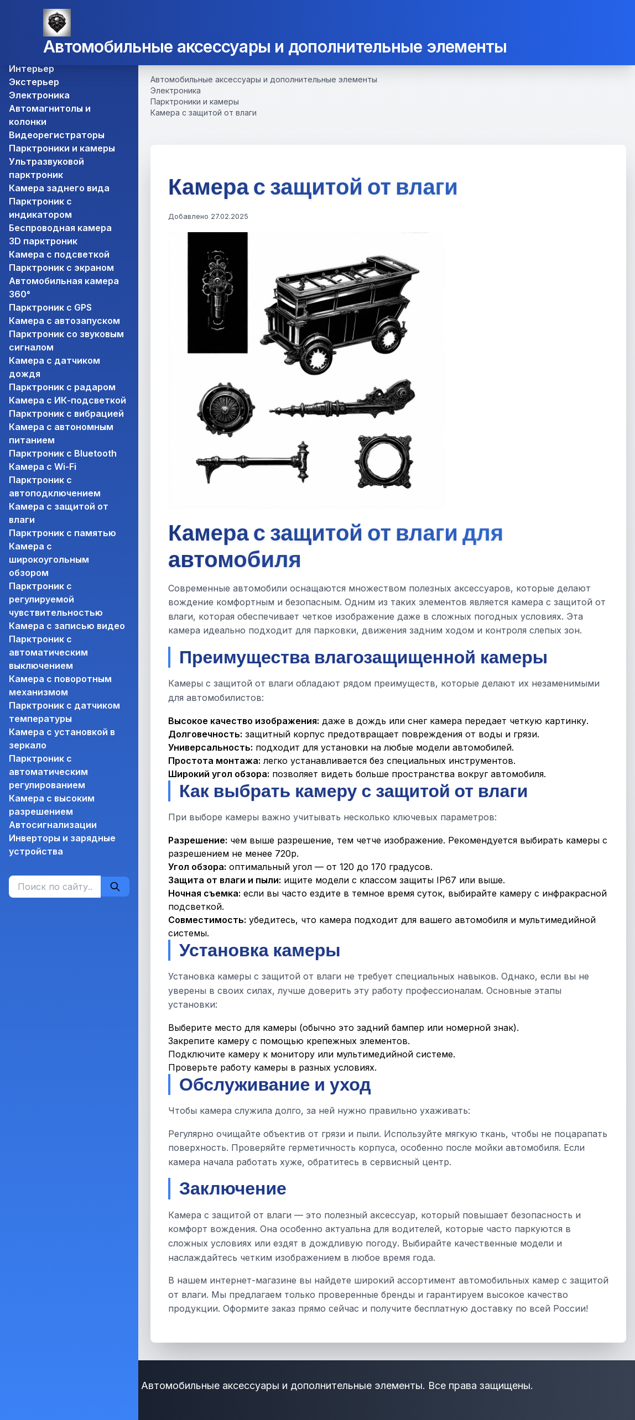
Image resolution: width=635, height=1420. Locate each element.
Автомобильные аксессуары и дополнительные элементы (275, 46)
